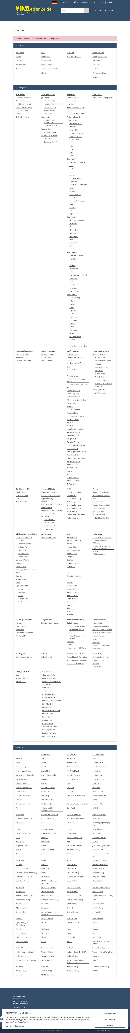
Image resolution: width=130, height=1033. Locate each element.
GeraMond (71, 808)
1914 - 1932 (46, 688)
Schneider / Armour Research (48, 913)
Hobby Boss (74, 230)
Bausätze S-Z (71, 294)
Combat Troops (24, 599)
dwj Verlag (45, 796)
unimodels (73, 320)
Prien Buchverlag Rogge (25, 895)
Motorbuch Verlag (22, 881)
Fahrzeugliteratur (99, 390)
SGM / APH (96, 912)
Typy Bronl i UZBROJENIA (76, 445)
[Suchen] (72, 10)
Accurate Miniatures (77, 162)
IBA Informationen (99, 837)
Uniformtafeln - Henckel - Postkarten (50, 515)
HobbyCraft (74, 236)
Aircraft (21, 589)
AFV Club (95, 759)
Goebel (95, 808)
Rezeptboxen (20, 681)
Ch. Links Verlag (73, 779)
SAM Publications (73, 410)
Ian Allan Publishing (74, 837)
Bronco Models (75, 194)
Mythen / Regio (98, 660)
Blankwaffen (71, 495)
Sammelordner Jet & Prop (53, 104)
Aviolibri (70, 474)
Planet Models (72, 891)
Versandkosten (46, 65)
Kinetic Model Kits (76, 256)
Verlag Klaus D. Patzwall (25, 952)
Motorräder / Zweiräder (24, 633)
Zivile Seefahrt (97, 502)
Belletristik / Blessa (49, 736)
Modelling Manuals (74, 592)
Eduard (72, 207)
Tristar (72, 314)
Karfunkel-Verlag (47, 850)
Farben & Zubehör (73, 117)
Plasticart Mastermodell (78, 275)
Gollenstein (20, 814)
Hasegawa (73, 223)
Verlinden (73, 330)
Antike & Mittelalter (49, 678)
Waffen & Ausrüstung (24, 107)
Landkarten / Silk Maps (101, 645)
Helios (18, 829)
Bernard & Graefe (73, 775)
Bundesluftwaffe (47, 354)
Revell (72, 281)
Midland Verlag (98, 873)
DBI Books (96, 787)
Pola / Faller (74, 278)
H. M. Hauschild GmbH (75, 818)
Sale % (75, 2)
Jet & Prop (45, 98)
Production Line (73, 602)
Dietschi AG (45, 791)
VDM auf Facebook (74, 56)
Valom (72, 327)
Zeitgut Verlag (46, 971)
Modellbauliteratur (74, 101)
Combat (70, 560)
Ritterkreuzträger (22, 357)
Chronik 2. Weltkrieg (23, 361)
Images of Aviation (74, 481)
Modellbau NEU (73, 98)
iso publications (22, 846)
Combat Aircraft (73, 563)
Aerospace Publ (72, 759)
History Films (71, 833)
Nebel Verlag (71, 881)
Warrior (70, 611)
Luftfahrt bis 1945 (49, 694)
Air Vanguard (72, 537)
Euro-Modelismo (101, 357)
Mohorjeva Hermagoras (75, 877)
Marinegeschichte (99, 508)
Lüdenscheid (71, 864)
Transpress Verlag (22, 937)
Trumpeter (74, 317)
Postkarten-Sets (50, 526)
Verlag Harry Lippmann (101, 948)
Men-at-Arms (72, 586)
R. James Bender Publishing (102, 895)
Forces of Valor (97, 804)
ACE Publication (73, 419)
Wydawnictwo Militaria (75, 416)
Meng (72, 262)
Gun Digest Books (47, 818)
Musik (18, 675)
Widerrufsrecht (98, 52)
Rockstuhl (19, 904)
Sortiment (96, 61)
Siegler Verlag (21, 579)
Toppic (69, 933)
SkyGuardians (72, 918)
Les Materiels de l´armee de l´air (77, 386)
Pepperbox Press (47, 891)
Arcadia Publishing (99, 767)
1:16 (71, 143)
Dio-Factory (71, 791)
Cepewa (44, 779)
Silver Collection (75, 136)
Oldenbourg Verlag (48, 887)
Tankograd (99, 370)
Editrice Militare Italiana (76, 796)
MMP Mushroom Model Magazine (75, 358)
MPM (71, 272)
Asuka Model (46, 771)
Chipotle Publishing (23, 783)
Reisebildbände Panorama (77, 660)
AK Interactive (97, 763)
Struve (43, 923)
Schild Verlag (20, 912)
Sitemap (44, 73)
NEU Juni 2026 (47, 672)
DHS (68, 373)
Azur (71, 188)
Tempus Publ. (21, 933)
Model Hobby (46, 754)
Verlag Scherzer (21, 956)
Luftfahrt (73, 127)
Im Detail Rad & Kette (103, 361)
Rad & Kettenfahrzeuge (75, 107)
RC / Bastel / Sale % (23, 678)
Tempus (95, 929)
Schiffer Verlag (97, 908)
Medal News (71, 868)
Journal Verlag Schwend (101, 846)
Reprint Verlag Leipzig (75, 900)
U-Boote (95, 499)
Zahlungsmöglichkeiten (50, 69)
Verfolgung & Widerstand (51, 701)
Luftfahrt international (75, 429)
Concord (19, 576)
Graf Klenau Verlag (74, 814)
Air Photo (70, 426)
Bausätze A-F (71, 159)
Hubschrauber (46, 357)
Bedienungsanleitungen (76, 515)
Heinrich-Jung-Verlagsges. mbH (102, 824)
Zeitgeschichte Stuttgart (50, 623)
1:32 (71, 146)
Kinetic (44, 854)
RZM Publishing (21, 908)
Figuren (70, 110)
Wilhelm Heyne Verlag (100, 967)
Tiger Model (45, 933)
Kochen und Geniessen (75, 663)
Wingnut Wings (75, 336)
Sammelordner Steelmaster (49, 121)
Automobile (74, 130)
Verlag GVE (71, 948)
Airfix (71, 165)
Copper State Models (77, 114)
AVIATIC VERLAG (73, 771)
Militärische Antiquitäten (101, 626)
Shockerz (19, 918)
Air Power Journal (73, 461)
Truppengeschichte (49, 726)
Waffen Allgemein (73, 502)
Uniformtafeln (49, 519)
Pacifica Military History (101, 887)
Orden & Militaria (22, 117)
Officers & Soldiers (25, 550)
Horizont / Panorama (100, 657)
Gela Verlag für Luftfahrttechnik (47, 809)
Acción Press (71, 754)
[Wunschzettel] (100, 10)
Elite (68, 573)
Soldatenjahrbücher (48, 537)
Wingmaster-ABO (50, 132)
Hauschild (70, 823)
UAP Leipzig (96, 937)
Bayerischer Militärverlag (51, 681)
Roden (72, 285)
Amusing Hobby (75, 178)
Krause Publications (99, 860)
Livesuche (70, 52)
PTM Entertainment (74, 895)
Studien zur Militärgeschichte (98, 553)
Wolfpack (73, 340)
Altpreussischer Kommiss (101, 537)
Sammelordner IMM (51, 142)
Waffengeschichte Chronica (26, 570)
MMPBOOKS (46, 877)
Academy (19, 975)
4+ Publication (72, 484)
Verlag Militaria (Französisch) (103, 952)
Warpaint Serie (72, 413)
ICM (71, 246)
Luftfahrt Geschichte (23, 98)
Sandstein (45, 908)
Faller (72, 210)
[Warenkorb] (109, 10)
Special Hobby (75, 298)
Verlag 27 (19, 948)
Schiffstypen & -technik (101, 495)
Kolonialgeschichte (49, 730)
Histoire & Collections (24, 537)
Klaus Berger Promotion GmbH (101, 855)
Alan (71, 172)
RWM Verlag (71, 904)
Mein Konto (86, 2)
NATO (18, 499)
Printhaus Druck (47, 895)
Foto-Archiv (48, 114)
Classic (44, 783)
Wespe (72, 333)
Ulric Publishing (22, 941)
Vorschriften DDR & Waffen (77, 648)
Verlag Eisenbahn (47, 948)
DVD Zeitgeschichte (77, 629)
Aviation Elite (72, 547)
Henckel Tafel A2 (50, 523)
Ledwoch (98, 386)
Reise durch (96, 667)
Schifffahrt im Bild (102, 518)
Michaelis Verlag (73, 873)
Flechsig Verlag (47, 804)
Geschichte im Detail (23, 104)
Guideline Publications (24, 818)
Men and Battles (24, 544)
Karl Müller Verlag (73, 850)
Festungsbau (47, 720)
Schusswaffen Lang (74, 505)
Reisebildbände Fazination (77, 657)
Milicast (72, 265)
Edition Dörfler (47, 717)
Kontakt (110, 2)
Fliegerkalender (72, 376)
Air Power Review (73, 432)
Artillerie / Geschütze (75, 492)
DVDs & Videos (72, 623)
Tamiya (72, 304)
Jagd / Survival (47, 704)
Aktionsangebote (48, 675)
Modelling (70, 589)
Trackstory (19, 563)
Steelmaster (45, 117)
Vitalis (94, 960)
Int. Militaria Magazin (49, 135)
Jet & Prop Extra (50, 107)
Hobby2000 (74, 233)
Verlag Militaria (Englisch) (76, 952)
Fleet (68, 579)
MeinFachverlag (98, 868)
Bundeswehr (20, 492)
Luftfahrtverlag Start (100, 864)
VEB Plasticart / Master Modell (100, 942)
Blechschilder (97, 623)
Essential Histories (74, 576)
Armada (98, 364)
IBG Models (74, 243)
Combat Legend (73, 477)
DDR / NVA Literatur (99, 393)
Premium (95, 663)
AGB (43, 52)
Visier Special (72, 511)
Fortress (70, 582)
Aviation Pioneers (73, 550)
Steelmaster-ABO (50, 126)
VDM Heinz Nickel (48, 975)
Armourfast (74, 181)
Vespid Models (46, 960)
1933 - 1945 (46, 691)
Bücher (21, 540)
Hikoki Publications (23, 833)
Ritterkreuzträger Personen (51, 504)
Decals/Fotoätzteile (74, 140)
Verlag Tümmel (72, 956)
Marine (18, 114)
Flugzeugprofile (72, 354)
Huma (72, 240)
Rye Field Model (75, 291)
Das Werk (70, 787)
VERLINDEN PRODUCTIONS (26, 960)
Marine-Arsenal (98, 511)
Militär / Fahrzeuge (77, 133)
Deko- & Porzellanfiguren (101, 633)
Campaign (70, 557)
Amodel (72, 175)
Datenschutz (46, 61)
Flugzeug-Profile (73, 442)
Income (95, 841)
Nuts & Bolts (99, 377)
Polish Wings (71, 403)
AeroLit (44, 759)
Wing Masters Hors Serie (76, 458)
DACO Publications (48, 787)
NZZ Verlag (20, 887)
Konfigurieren (110, 1019)
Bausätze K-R (72, 252)
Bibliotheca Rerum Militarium (99, 541)
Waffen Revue (21, 566)
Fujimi (72, 214)
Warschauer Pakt (22, 502)
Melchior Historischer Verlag (26, 873)
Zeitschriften (23, 547)
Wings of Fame (72, 464)
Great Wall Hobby (99, 814)
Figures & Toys (23, 553)
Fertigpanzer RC (75, 123)
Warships (21, 592)
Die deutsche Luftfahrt (75, 363)
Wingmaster (45, 129)
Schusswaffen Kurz (74, 508)
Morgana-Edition (98, 877)
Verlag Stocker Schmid (49, 956)
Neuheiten (66, 2)
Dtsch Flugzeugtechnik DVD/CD (78, 637)
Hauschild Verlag (98, 515)
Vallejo (72, 323)
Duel (68, 570)
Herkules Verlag (47, 829)
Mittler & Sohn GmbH (24, 877)
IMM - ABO (48, 139)
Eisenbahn (20, 629)
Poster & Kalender (51, 529)
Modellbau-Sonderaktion (79, 346)
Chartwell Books (98, 779)
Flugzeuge (70, 104)
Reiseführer (46, 707)
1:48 (71, 152)
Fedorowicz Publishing (24, 804)
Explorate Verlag (47, 800)
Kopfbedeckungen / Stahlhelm (48, 500)
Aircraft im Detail (73, 455)
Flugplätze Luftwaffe (23, 110)
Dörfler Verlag (97, 791)
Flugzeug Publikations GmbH (77, 804)
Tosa (94, 933)
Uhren (94, 639)
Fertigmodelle (72, 120)
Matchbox (73, 259)
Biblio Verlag (97, 775)
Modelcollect (74, 269)
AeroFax (70, 423)
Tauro (72, 307)
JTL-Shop (107, 1030)
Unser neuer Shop (99, 73)
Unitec (43, 941)
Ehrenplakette (46, 507)
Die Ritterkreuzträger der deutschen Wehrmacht (101, 547)
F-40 (68, 366)
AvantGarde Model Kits (78, 185)
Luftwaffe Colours (73, 390)
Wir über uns (99, 2)
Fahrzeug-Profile (101, 367)
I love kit (44, 837)
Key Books (19, 854)
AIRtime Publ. (72, 763)
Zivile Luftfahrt (46, 361)
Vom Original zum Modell (76, 452)
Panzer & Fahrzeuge (23, 101)
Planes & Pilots (72, 369)
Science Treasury (73, 912)
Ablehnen (110, 1025)
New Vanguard (72, 595)
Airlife (43, 763)
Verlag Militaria (47, 952)
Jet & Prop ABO (49, 101)
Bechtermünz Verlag (49, 775)
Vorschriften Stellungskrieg (102, 98)
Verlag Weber (97, 956)
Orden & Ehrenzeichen (49, 492)
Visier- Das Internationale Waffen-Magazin (76, 961)
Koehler (70, 860)
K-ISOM (18, 573)
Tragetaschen (97, 649)
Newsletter (96, 77)
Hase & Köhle (97, 818)
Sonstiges (96, 642)
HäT (71, 227)
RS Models (73, 288)
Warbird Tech (72, 468)
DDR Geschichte (22, 495)
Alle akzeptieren (110, 1013)
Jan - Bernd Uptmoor (74, 846)
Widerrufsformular (99, 56)
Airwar (69, 544)
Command (71, 566)
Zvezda (72, 343)
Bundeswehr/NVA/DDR (78, 626)
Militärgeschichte (22, 354)
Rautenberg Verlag (49, 733)
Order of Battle (72, 599)
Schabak (70, 908)
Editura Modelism (99, 796)
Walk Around (23, 602)
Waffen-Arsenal (72, 518)
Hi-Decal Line (97, 829)
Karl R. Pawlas (97, 850)
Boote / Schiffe (21, 626)
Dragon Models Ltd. (23, 796)
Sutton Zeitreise (73, 923)
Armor (20, 595)
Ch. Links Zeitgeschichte (51, 710)
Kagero (69, 471)
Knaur (43, 860)
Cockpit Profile (72, 439)
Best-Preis (73, 191)
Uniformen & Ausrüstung (50, 495)
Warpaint (44, 967)
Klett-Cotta (20, 860)
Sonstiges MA (21, 636)
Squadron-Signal (22, 586)
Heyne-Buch (71, 829)
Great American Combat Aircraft (76, 380)
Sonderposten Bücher (24, 657)
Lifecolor (44, 864)
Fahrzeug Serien (98, 354)
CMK (68, 783)
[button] (55, 2)
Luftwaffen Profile (73, 397)
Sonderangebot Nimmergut (51, 511)
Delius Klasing (21, 791)
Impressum (45, 56)
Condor (72, 198)
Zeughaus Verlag (73, 971)
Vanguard (70, 608)
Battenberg (96, 771)
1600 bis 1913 (47, 685)
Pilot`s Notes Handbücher (76, 400)
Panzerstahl (20, 891)
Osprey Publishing (74, 887)
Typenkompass (72, 448)
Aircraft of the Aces (74, 540)
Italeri (72, 249)
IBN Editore (45, 841)
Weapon (70, 615)
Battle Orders (72, 553)
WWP (18, 582)
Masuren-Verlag (22, 868)
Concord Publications (24, 787)
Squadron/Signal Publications (22, 924)
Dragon (72, 204)
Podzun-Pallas (47, 723)
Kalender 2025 (46, 657)
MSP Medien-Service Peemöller (49, 882)
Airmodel (73, 169)
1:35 (71, 149)
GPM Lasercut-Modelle (78, 220)
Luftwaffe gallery (73, 394)
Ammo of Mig (21, 767)
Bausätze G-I (71, 217)
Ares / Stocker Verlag (23, 771)
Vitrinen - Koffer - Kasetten (102, 629)
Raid (68, 605)
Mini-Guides (23, 557)
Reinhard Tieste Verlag (49, 900)
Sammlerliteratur (98, 636)
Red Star (70, 406)
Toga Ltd (73, 311)
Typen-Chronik (49, 110)
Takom (72, 301)
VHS (71, 633)
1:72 (71, 156)
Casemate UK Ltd (22, 779)
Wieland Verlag (75, 499)
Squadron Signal (73, 435)
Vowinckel (19, 967)
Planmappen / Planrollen (101, 492)
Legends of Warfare (23, 560)
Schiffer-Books (47, 714)
